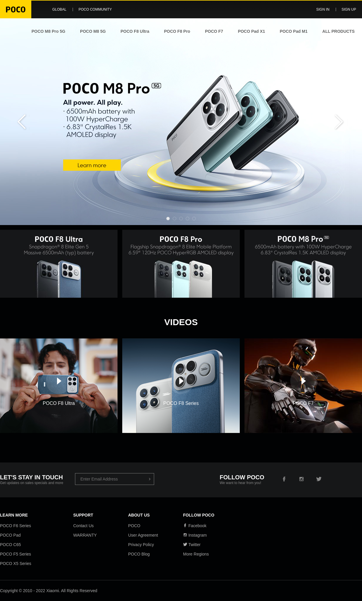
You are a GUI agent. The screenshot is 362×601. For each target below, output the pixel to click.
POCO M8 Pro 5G (48, 31)
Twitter (191, 544)
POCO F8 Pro (177, 31)
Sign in (323, 9)
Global (59, 9)
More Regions (196, 554)
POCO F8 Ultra (134, 31)
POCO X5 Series (15, 563)
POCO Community (95, 9)
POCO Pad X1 (251, 31)
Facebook (194, 525)
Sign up (349, 9)
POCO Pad (10, 535)
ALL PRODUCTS (338, 31)
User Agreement (143, 535)
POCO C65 (10, 544)
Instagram (195, 535)
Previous (21, 121)
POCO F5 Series (15, 554)
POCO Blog (139, 554)
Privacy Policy (141, 544)
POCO (134, 525)
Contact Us (83, 525)
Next (341, 121)
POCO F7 (214, 31)
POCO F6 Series (15, 525)
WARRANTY (85, 535)
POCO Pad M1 (293, 31)
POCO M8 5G (93, 31)
